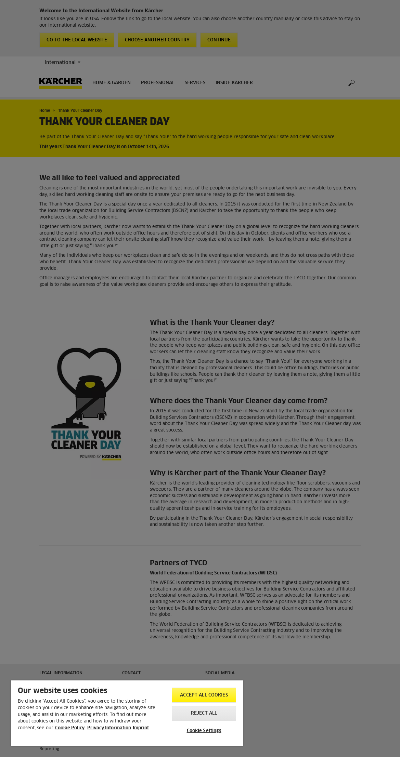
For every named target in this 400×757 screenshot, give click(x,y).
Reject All (204, 713)
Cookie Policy (70, 728)
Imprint (141, 728)
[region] (127, 713)
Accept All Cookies (204, 695)
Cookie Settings (204, 731)
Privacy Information (109, 728)
